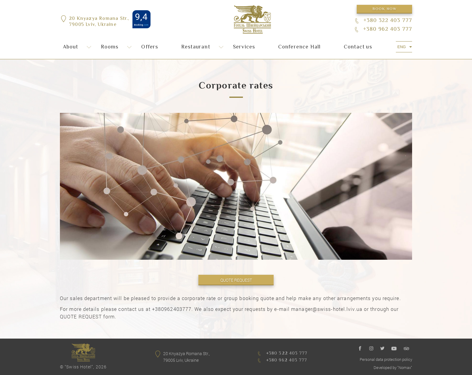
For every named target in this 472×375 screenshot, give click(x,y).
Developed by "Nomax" (393, 367)
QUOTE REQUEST (236, 280)
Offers (149, 47)
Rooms (109, 47)
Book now (384, 9)
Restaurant (195, 47)
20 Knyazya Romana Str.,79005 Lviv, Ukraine (99, 22)
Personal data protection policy (386, 359)
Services (244, 47)
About (70, 47)
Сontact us (358, 47)
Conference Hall (299, 47)
